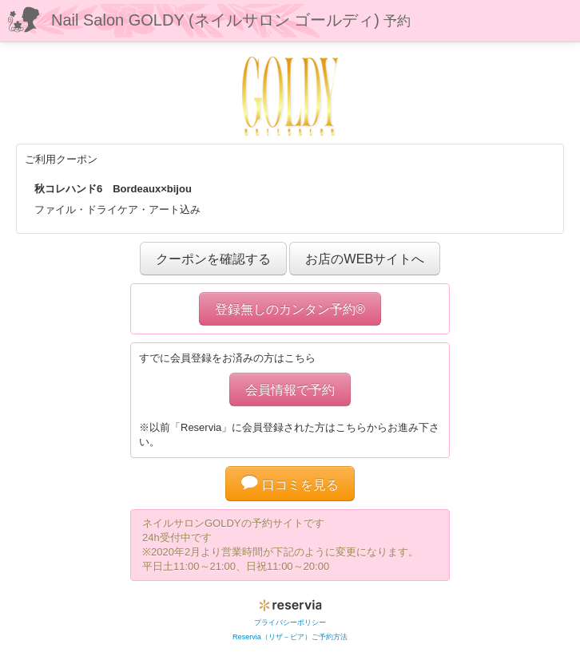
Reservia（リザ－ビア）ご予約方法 (290, 637)
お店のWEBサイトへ (364, 258)
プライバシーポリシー (290, 622)
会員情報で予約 (290, 389)
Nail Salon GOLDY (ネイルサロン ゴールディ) (231, 20)
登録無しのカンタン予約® (290, 309)
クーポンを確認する (213, 258)
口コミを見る (290, 484)
